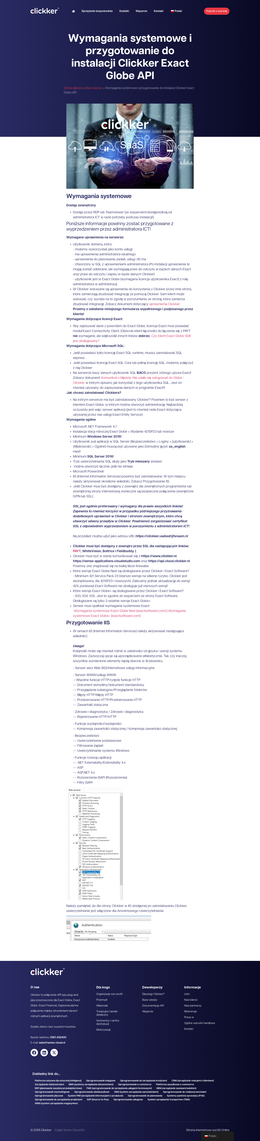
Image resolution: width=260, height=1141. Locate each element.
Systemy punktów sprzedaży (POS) (185, 1096)
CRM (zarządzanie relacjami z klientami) (193, 1081)
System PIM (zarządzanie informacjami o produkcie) (95, 1096)
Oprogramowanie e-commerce (134, 1084)
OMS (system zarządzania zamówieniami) (136, 1092)
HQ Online (223, 1130)
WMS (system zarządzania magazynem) (56, 1103)
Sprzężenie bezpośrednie (97, 11)
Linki (187, 994)
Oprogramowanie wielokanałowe (91, 1092)
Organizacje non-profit (109, 994)
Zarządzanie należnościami (49, 1084)
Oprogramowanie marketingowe (52, 1092)
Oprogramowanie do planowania (145, 1096)
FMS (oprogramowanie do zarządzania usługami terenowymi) (119, 1088)
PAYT (77, 551)
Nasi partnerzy (192, 1006)
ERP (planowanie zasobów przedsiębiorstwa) (58, 1088)
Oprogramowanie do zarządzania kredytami (143, 1081)
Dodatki (124, 11)
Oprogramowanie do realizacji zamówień (184, 1092)
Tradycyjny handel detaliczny (107, 1013)
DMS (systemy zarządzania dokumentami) (91, 1084)
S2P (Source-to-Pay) (98, 1100)
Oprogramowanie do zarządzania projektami (58, 1100)
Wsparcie (141, 11)
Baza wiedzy (94, 88)
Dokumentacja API (153, 1006)
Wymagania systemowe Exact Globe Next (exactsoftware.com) (120, 611)
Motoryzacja (103, 1030)
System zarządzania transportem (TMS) (169, 1100)
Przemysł (101, 1000)
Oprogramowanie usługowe (128, 1100)
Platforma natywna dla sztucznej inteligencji (58, 1081)
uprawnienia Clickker (164, 304)
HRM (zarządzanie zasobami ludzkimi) (176, 1088)
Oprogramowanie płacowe (49, 1096)
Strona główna (73, 88)
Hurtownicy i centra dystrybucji (107, 1022)
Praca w (189, 1017)
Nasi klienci (190, 1000)
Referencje (190, 1011)
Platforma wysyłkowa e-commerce (175, 1084)
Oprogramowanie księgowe (100, 1081)
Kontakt (158, 11)
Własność (102, 1006)
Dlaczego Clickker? (153, 994)
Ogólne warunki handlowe (199, 1023)
